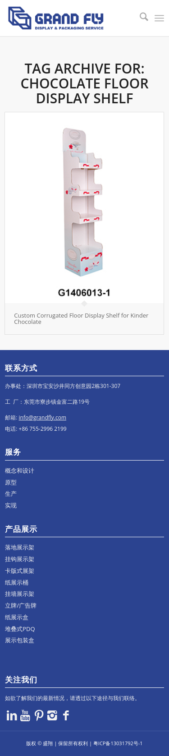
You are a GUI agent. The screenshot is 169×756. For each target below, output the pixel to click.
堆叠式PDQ (20, 629)
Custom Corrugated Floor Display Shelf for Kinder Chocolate (81, 318)
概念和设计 (19, 470)
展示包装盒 (19, 640)
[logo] (68, 18)
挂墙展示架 (19, 594)
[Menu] (159, 18)
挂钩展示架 (19, 559)
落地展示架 (19, 547)
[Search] (139, 18)
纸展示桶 (16, 582)
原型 (11, 482)
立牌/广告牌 (21, 605)
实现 (11, 505)
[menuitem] (139, 18)
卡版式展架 (19, 571)
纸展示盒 (16, 617)
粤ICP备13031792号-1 (118, 743)
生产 (11, 493)
